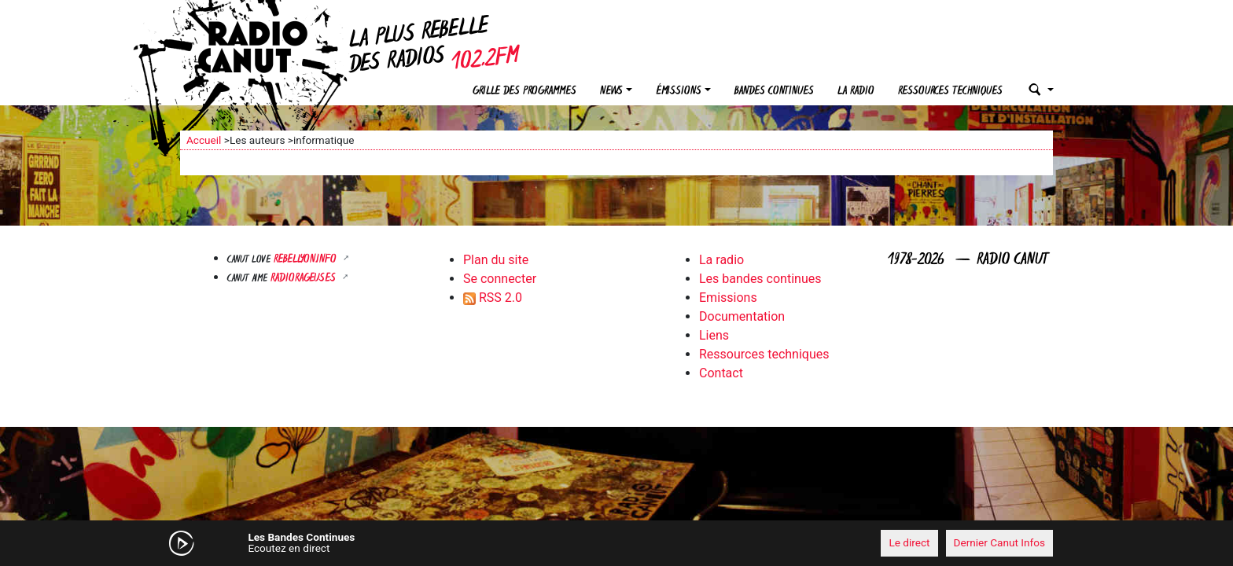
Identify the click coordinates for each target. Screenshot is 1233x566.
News (611, 92)
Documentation (742, 316)
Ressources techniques (950, 92)
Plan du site (495, 259)
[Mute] (424, 542)
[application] (616, 543)
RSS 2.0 (492, 297)
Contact (721, 373)
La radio (855, 92)
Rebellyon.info (307, 260)
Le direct (909, 542)
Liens (714, 335)
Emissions (728, 297)
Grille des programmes (524, 92)
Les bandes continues (760, 278)
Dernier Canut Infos (1000, 542)
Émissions (678, 92)
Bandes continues (774, 92)
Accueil (203, 140)
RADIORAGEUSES (305, 279)
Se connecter (499, 278)
